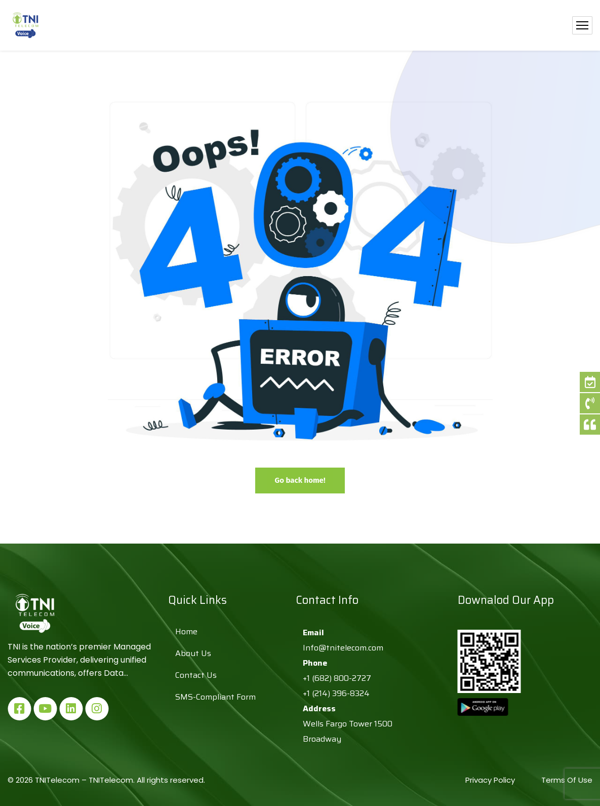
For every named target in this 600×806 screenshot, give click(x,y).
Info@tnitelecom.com (343, 647)
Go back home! (299, 480)
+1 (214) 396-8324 (336, 693)
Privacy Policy (491, 780)
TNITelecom (111, 780)
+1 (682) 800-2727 (337, 678)
